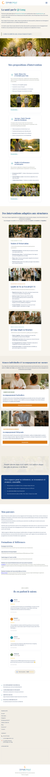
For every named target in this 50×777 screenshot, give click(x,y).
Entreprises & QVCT (5, 720)
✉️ (7, 738)
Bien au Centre (4, 572)
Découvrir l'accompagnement (25, 405)
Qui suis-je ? (3, 727)
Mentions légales (25, 774)
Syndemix (3, 564)
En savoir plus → (14, 109)
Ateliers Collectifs (5, 722)
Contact (3, 729)
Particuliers (3, 715)
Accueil (2, 713)
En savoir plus (25, 442)
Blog (2, 724)
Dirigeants (3, 718)
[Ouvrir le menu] (46, 2)
